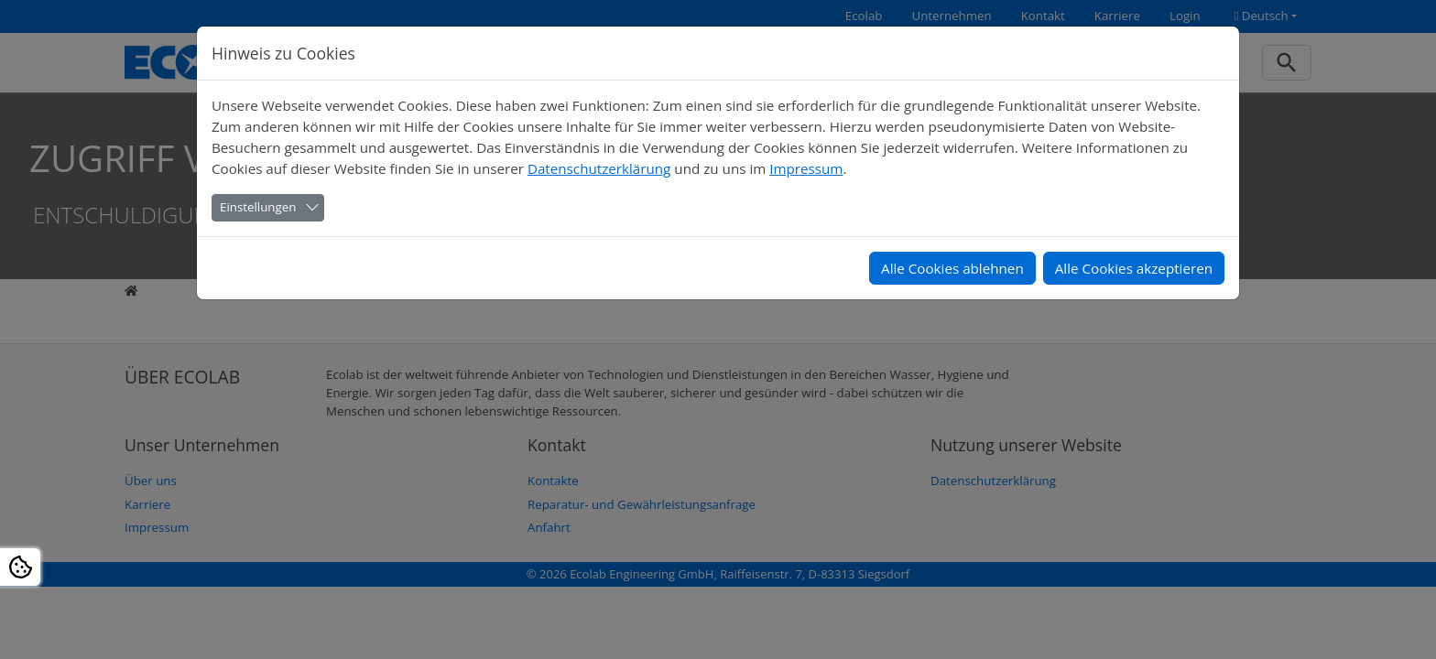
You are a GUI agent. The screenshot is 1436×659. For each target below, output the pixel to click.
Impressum (806, 168)
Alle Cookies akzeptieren (1134, 268)
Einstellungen (258, 207)
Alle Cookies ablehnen (952, 268)
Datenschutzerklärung (599, 168)
